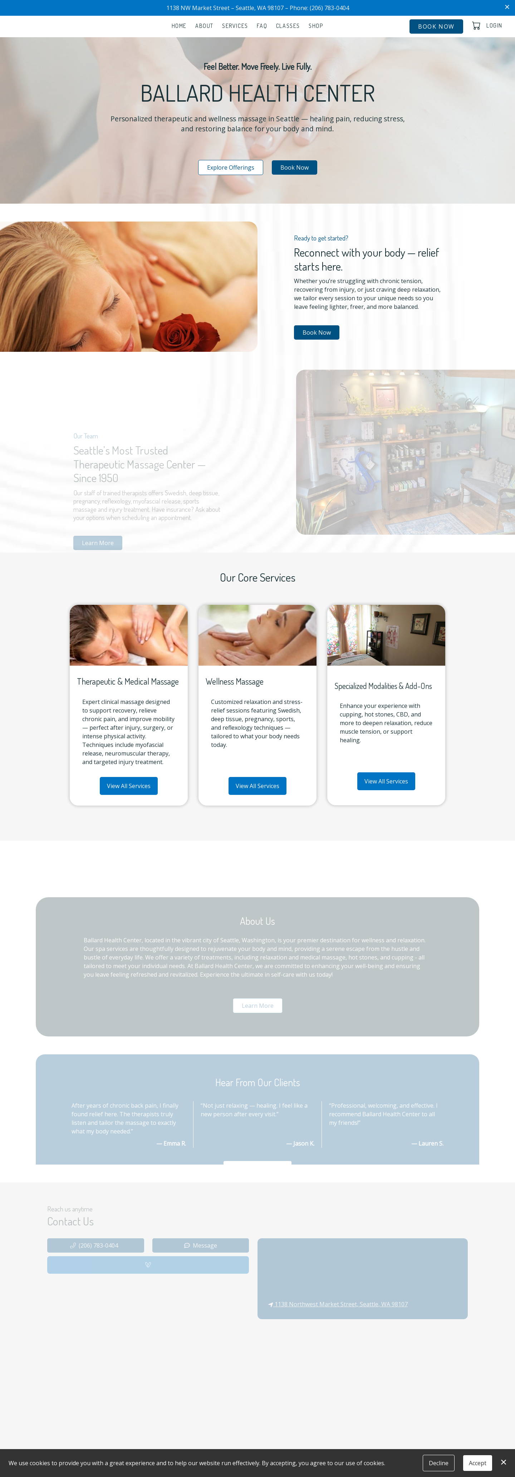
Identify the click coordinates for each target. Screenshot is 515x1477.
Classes (288, 25)
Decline (438, 1463)
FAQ (262, 25)
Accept (477, 1463)
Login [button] (494, 25)
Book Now (436, 26)
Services (235, 25)
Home (179, 25)
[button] (477, 25)
